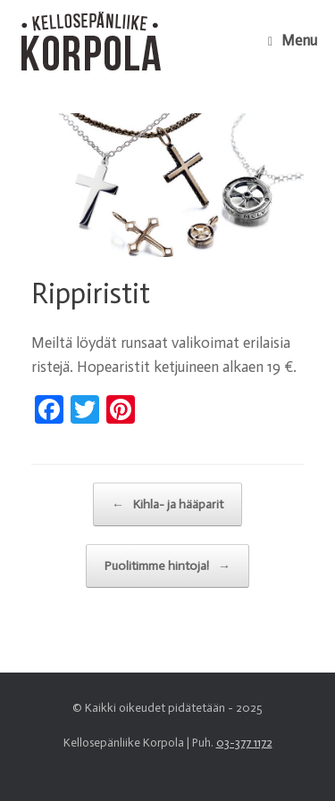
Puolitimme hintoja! (167, 566)
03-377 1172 (244, 742)
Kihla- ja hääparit (167, 504)
